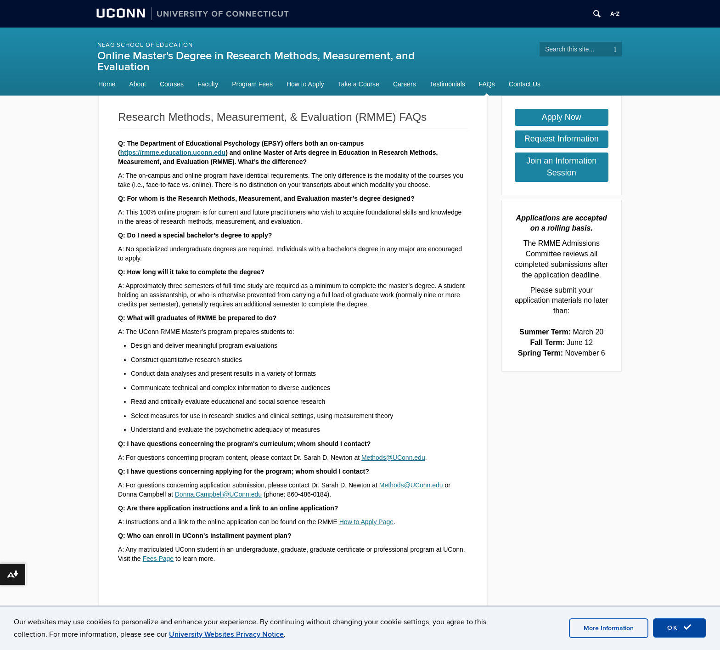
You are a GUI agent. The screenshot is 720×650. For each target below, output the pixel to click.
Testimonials (447, 84)
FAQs (487, 84)
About (137, 84)
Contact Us (524, 84)
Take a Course (358, 84)
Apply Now (561, 117)
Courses (172, 84)
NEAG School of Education (145, 45)
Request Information (561, 138)
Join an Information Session (561, 166)
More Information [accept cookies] (609, 628)
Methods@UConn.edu (393, 457)
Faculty (207, 84)
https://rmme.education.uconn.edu (172, 152)
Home (106, 84)
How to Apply (305, 84)
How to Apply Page (366, 522)
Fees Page (158, 558)
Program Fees (252, 84)
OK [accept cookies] (679, 627)
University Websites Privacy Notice (226, 634)
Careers (404, 84)
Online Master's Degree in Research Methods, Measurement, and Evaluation (256, 61)
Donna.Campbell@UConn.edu (218, 494)
